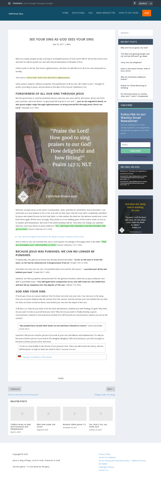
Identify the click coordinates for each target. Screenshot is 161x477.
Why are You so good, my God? (134, 45)
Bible (68, 42)
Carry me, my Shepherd (131, 60)
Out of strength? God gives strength (38, 3)
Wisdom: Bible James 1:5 (74, 422)
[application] (135, 177)
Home (65, 15)
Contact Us (103, 468)
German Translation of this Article (37, 354)
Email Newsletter (105, 15)
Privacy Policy (104, 452)
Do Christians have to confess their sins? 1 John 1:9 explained (134, 92)
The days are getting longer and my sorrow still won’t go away (135, 52)
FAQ (91, 15)
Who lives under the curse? (46, 423)
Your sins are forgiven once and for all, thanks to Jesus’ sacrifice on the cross (51, 234)
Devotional (78, 15)
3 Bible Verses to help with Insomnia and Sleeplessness (21, 424)
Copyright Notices (106, 464)
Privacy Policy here (140, 154)
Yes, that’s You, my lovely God (98, 423)
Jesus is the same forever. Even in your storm (135, 67)
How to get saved (128, 15)
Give (147, 14)
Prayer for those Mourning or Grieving (134, 84)
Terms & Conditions (107, 455)
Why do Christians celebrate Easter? (133, 76)
